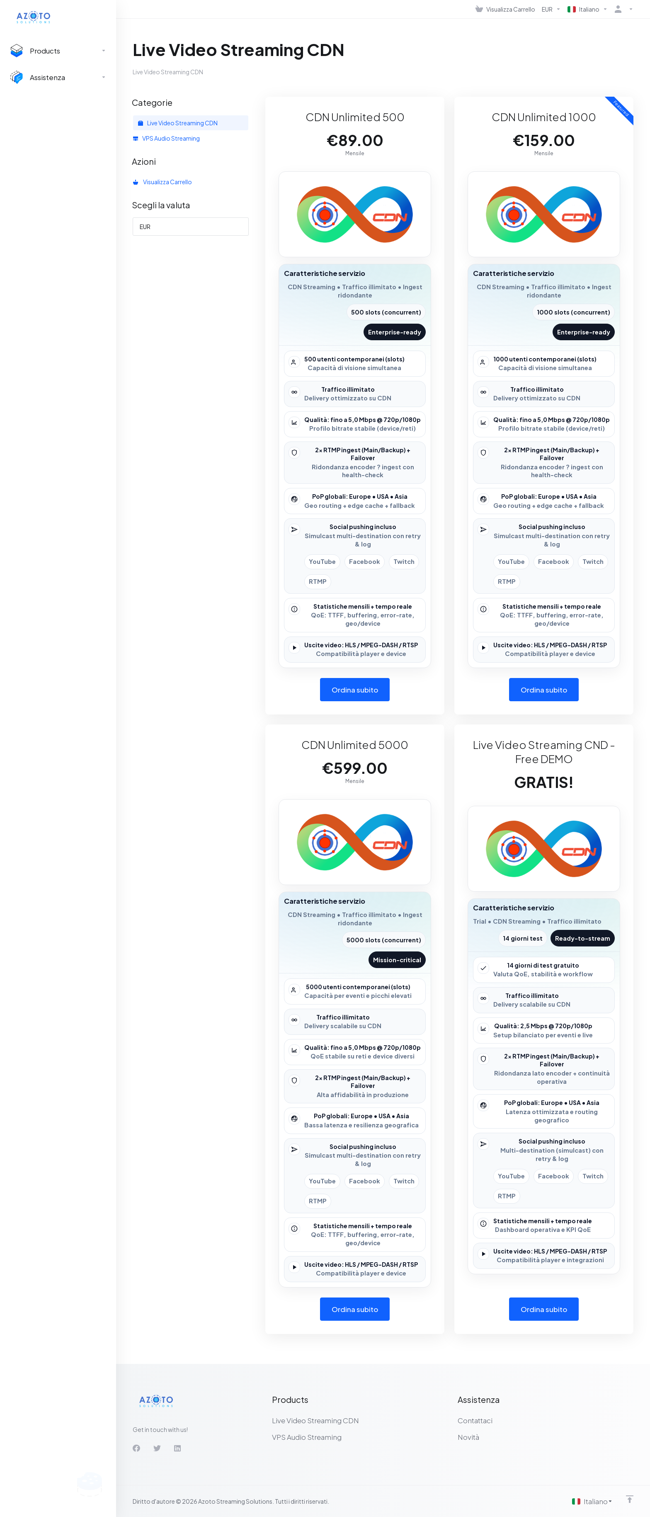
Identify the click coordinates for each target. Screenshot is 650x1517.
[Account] (622, 9)
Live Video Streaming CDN (178, 123)
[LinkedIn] (177, 1448)
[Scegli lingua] (592, 1501)
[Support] (58, 77)
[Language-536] (587, 9)
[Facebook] (136, 1448)
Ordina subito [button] (355, 689)
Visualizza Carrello (162, 181)
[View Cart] (505, 9)
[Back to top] (629, 1499)
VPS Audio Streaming (166, 138)
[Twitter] (157, 1448)
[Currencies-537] (551, 9)
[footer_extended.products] (58, 50)
